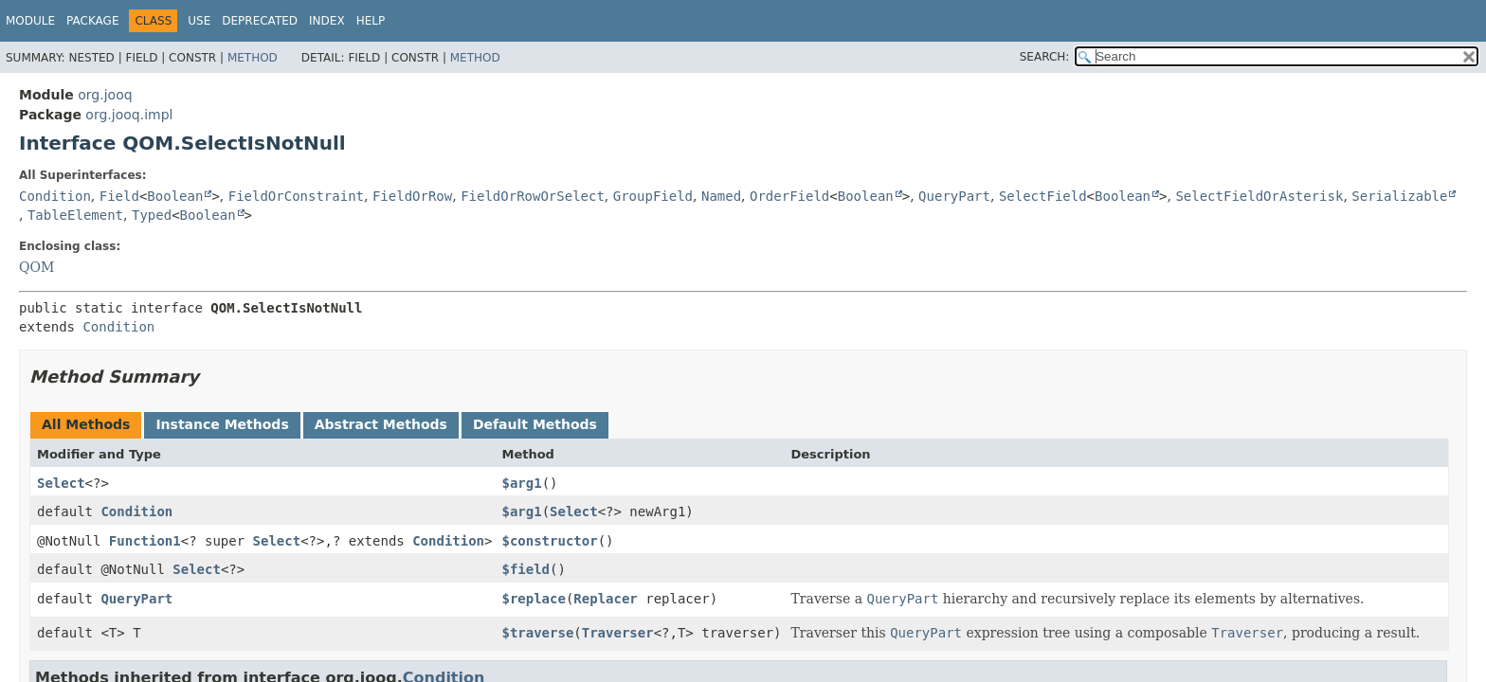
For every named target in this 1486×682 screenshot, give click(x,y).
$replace (533, 598)
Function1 (145, 540)
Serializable (1399, 196)
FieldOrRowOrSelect (533, 196)
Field (119, 196)
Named (721, 196)
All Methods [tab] (86, 424)
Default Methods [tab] (535, 424)
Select (61, 483)
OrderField (789, 196)
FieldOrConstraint (296, 196)
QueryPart (954, 196)
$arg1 (521, 483)
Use (199, 20)
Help (371, 20)
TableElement (75, 215)
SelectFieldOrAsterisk (1259, 196)
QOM (36, 267)
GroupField (653, 196)
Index (327, 20)
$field (525, 569)
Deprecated (260, 20)
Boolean (175, 196)
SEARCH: (1045, 56)
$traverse (537, 632)
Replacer (605, 598)
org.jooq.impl (128, 114)
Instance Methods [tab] (221, 424)
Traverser (618, 632)
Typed (152, 215)
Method (252, 57)
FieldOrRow (412, 196)
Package (92, 20)
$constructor (549, 540)
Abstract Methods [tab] (381, 424)
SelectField (1043, 196)
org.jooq (105, 94)
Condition (55, 196)
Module (30, 20)
